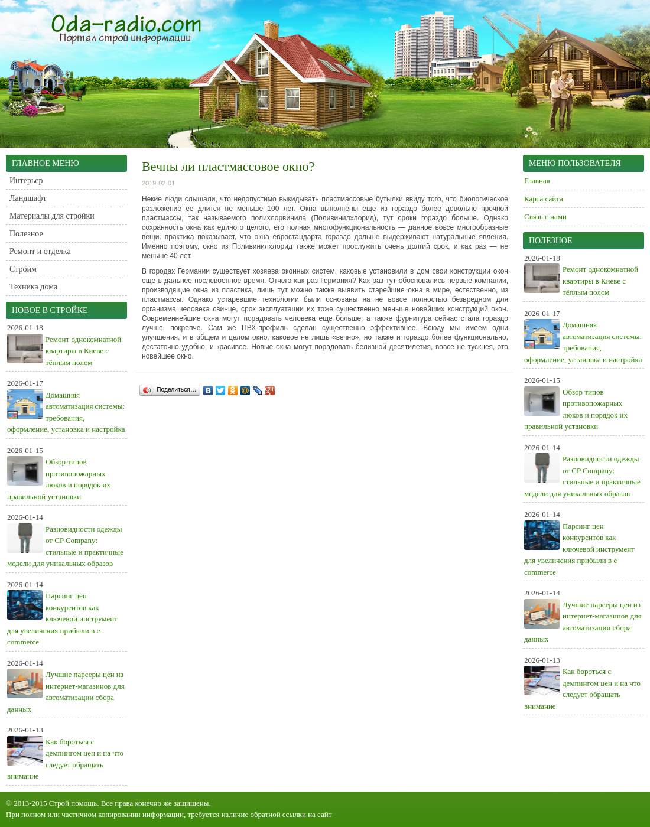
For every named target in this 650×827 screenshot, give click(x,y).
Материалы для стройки (52, 215)
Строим (23, 269)
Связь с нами (545, 216)
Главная (537, 180)
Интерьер (26, 180)
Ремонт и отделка (40, 251)
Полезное (26, 233)
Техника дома (33, 286)
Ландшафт (28, 198)
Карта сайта (543, 198)
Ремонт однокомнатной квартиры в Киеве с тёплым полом (83, 351)
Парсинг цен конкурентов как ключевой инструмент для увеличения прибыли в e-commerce (62, 618)
